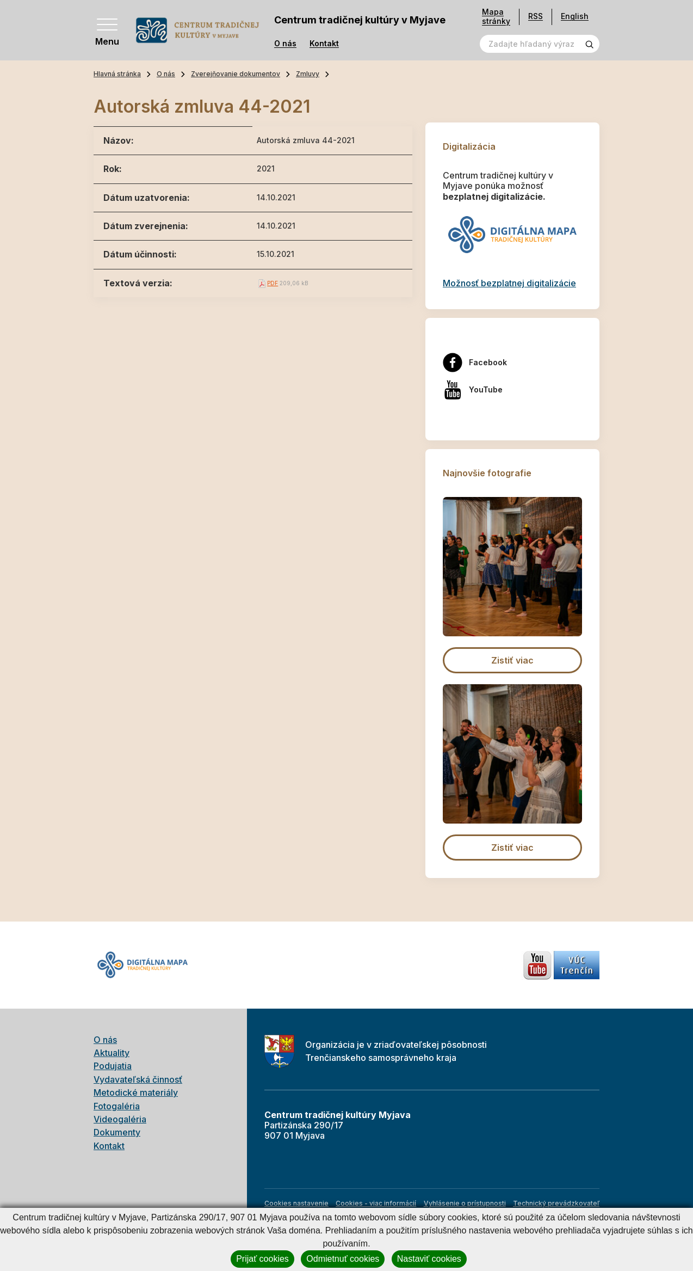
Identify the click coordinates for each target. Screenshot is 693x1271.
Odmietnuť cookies (342, 1258)
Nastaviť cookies (429, 1258)
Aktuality (111, 1052)
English (575, 16)
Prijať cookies (262, 1258)
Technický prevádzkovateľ (556, 1203)
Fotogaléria (117, 1106)
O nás (285, 43)
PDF (272, 283)
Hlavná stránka (117, 74)
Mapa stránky (496, 17)
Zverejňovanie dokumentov (235, 74)
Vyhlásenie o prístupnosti (465, 1203)
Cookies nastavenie (296, 1203)
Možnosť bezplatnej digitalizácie (509, 283)
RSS (535, 16)
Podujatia (113, 1065)
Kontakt (324, 43)
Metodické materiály (136, 1092)
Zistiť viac (512, 660)
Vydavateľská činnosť (138, 1079)
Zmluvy (307, 74)
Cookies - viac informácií (376, 1203)
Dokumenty (117, 1132)
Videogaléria (120, 1119)
